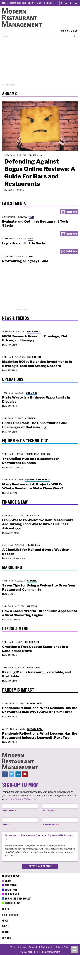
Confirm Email (50, 824)
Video (31, 216)
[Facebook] (61, 3)
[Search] (75, 36)
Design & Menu (32, 641)
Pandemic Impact (35, 703)
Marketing (32, 580)
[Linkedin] (71, 3)
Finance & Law (35, 155)
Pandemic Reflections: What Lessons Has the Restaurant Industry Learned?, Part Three (39, 710)
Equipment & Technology (38, 453)
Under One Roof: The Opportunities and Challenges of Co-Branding (34, 425)
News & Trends (34, 331)
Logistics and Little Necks (24, 243)
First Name (8, 810)
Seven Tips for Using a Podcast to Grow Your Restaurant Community (39, 587)
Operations (31, 392)
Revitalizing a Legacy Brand (25, 261)
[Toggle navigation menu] (74, 949)
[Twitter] (66, 3)
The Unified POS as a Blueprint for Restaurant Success (30, 461)
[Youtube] (76, 3)
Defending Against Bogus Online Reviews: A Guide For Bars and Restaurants (39, 172)
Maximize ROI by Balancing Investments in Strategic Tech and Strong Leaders (37, 364)
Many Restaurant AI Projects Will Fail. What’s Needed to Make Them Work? (33, 486)
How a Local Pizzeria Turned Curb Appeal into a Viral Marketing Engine (39, 613)
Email (5, 824)
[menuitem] (5, 2)
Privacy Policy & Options (19, 799)
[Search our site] (37, 36)
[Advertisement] (40, 63)
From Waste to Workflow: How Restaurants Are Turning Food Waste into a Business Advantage (38, 524)
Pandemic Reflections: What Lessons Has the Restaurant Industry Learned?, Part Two (39, 735)
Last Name (48, 810)
